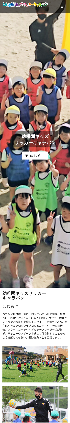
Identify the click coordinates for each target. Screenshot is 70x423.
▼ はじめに (35, 155)
